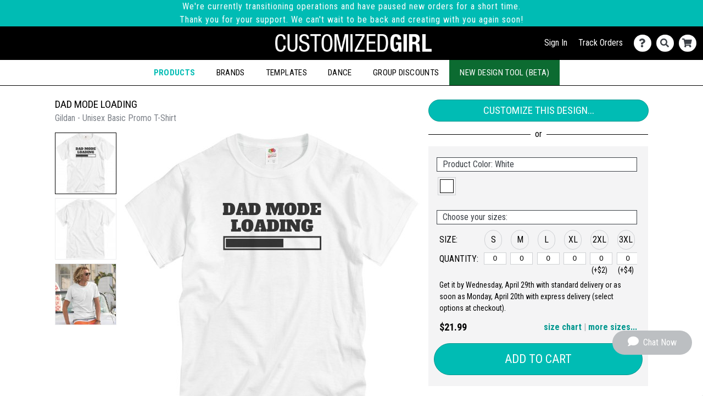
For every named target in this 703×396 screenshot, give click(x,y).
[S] (495, 258)
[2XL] (601, 258)
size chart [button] (563, 327)
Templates (286, 73)
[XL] (574, 258)
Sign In (555, 42)
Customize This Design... (538, 110)
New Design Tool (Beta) (504, 73)
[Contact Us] (645, 43)
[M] (521, 258)
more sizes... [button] (612, 327)
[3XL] (628, 258)
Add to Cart (538, 359)
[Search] (667, 43)
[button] (85, 163)
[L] (548, 258)
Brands (230, 73)
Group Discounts (406, 73)
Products (175, 73)
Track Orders (600, 42)
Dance (340, 73)
